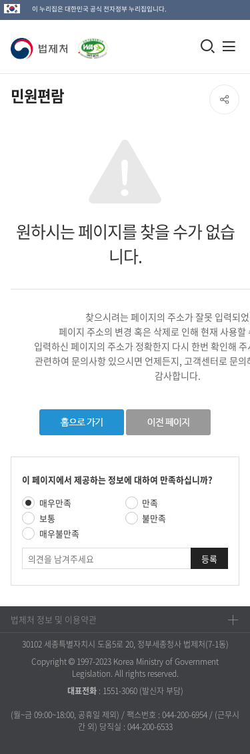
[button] (42, 48)
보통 (47, 518)
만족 (150, 502)
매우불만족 (59, 533)
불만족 (154, 518)
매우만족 (55, 502)
